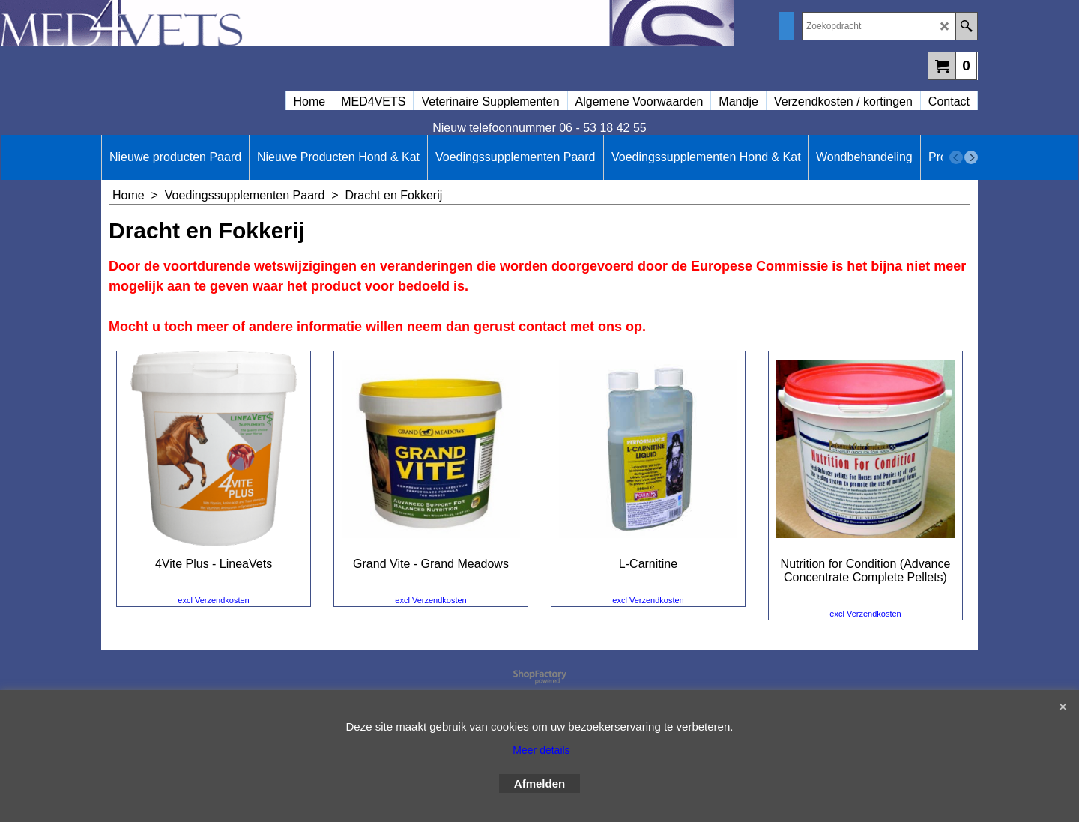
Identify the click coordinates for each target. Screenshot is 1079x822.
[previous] (956, 157)
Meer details (541, 750)
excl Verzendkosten (213, 600)
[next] (971, 157)
